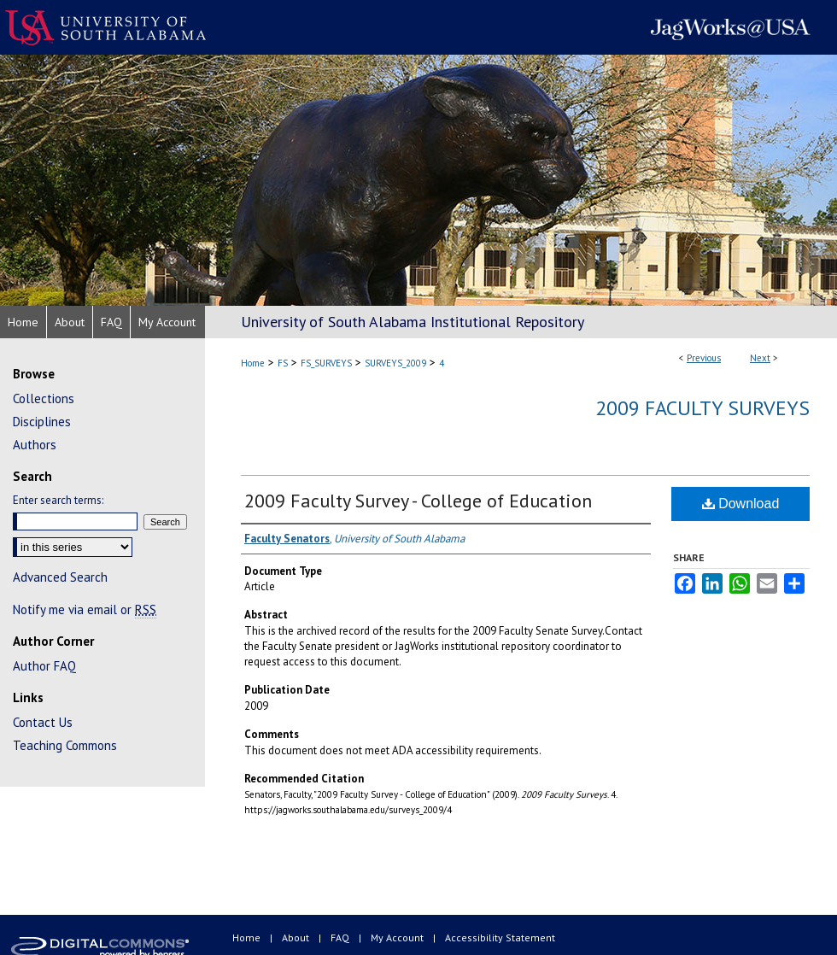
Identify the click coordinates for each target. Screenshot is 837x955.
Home (253, 363)
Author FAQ (44, 666)
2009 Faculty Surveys (702, 408)
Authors (34, 444)
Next (760, 358)
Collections (43, 398)
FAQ (341, 937)
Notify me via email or (84, 609)
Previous (704, 358)
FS (283, 363)
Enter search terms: (58, 500)
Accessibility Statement (500, 937)
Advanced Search (60, 577)
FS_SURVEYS (326, 363)
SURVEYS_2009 (395, 363)
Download (741, 503)
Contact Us (43, 722)
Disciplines (42, 421)
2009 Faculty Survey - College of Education (418, 501)
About (297, 937)
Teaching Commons (65, 745)
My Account (398, 937)
